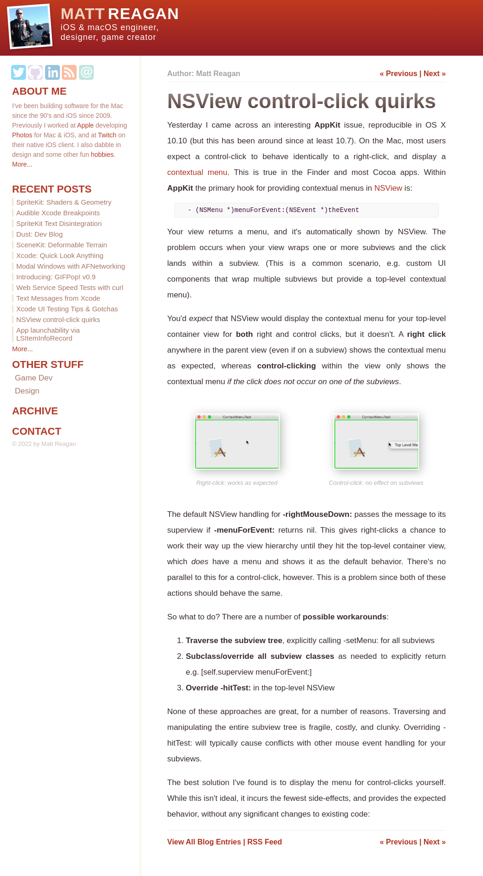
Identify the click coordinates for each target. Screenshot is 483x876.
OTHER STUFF (48, 364)
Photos (22, 135)
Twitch (107, 135)
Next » (435, 73)
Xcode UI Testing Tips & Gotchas (67, 309)
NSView (388, 188)
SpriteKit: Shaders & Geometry (63, 202)
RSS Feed (265, 842)
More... (22, 164)
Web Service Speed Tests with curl (69, 287)
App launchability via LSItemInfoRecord (48, 334)
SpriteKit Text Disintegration (59, 223)
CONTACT (36, 431)
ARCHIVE (35, 411)
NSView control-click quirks (58, 319)
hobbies (102, 154)
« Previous (399, 73)
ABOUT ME (39, 91)
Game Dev (33, 378)
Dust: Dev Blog (39, 234)
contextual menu (197, 172)
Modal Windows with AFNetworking (70, 266)
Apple (85, 125)
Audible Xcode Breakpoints (58, 213)
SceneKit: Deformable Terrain (61, 245)
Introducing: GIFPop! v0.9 (56, 277)
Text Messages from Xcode (58, 298)
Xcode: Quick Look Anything (60, 255)
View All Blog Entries (204, 842)
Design (27, 390)
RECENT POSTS (51, 189)
